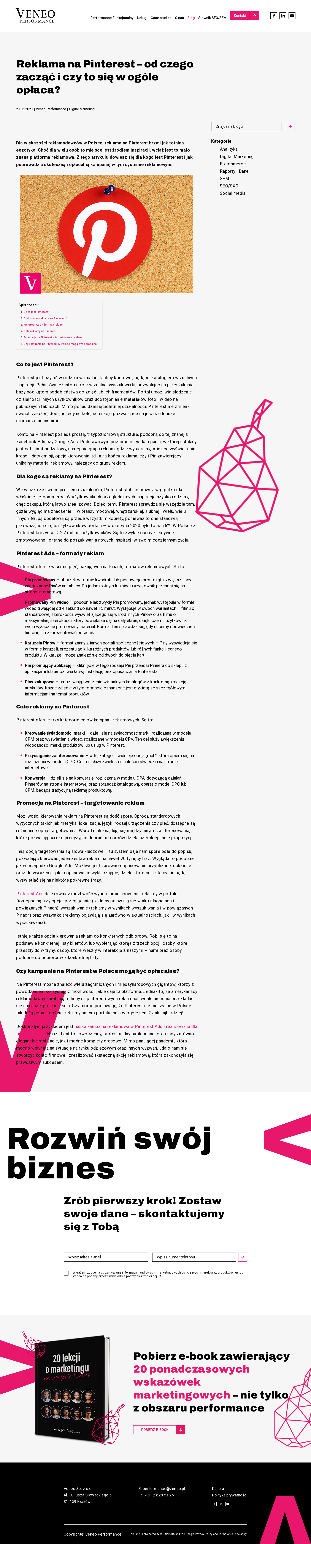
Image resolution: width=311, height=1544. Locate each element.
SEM (224, 178)
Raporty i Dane (234, 171)
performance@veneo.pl (164, 1488)
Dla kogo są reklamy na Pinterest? (45, 318)
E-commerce (233, 163)
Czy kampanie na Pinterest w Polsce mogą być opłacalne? (61, 343)
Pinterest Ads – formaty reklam (43, 324)
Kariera (218, 1488)
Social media (233, 193)
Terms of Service (229, 1534)
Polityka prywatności (229, 1495)
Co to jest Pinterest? (36, 311)
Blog (191, 18)
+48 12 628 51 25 (158, 1495)
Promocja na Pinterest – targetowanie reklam (53, 337)
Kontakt (240, 16)
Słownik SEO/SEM (212, 18)
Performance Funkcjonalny (111, 18)
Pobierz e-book (154, 1430)
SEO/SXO (229, 186)
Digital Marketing (237, 156)
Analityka (229, 149)
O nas (179, 18)
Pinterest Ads (30, 893)
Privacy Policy (203, 1534)
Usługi (142, 18)
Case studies (161, 18)
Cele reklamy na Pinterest (40, 331)
